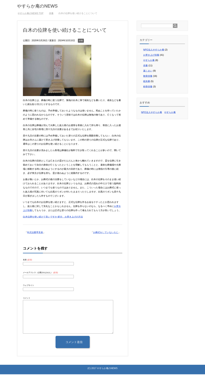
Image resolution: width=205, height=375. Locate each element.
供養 (81, 41)
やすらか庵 (149, 61)
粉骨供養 (147, 87)
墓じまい (147, 71)
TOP (30, 14)
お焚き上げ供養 (151, 55)
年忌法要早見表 (35, 233)
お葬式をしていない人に (105, 233)
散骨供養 (147, 77)
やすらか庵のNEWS (40, 6)
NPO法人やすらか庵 (153, 50)
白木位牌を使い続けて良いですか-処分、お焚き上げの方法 (53, 217)
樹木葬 (146, 82)
